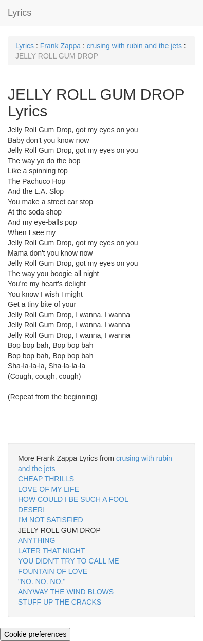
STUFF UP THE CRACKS (59, 602)
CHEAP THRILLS (46, 479)
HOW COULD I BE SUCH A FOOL (73, 499)
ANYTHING (36, 540)
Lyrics (19, 13)
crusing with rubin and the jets (134, 46)
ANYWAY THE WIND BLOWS (66, 592)
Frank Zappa (60, 46)
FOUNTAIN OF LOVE (52, 571)
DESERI (31, 510)
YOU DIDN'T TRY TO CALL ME (68, 561)
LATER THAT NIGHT (51, 551)
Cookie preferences (35, 634)
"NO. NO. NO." (41, 581)
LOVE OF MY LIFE (48, 489)
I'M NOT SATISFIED (50, 520)
